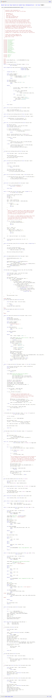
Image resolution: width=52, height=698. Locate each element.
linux (11, 4)
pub (5, 4)
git (17, 4)
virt (36, 4)
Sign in (50, 1)
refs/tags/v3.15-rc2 (30, 4)
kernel (2, 4)
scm (8, 4)
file (22, 7)
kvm (39, 4)
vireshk (20, 4)
